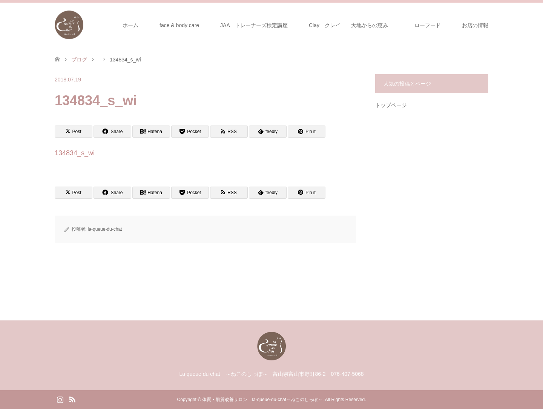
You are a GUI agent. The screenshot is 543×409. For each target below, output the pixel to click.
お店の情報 (475, 25)
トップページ (391, 105)
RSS (72, 398)
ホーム (130, 25)
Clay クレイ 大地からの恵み (348, 25)
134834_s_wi (75, 153)
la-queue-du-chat (105, 229)
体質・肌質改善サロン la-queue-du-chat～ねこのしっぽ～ (262, 399)
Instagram (59, 398)
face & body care (179, 25)
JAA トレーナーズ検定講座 (254, 25)
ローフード (430, 25)
